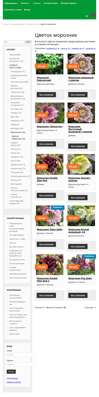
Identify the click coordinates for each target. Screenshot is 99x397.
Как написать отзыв (18, 277)
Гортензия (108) (17, 92)
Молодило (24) (17, 128)
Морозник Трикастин (49, 126)
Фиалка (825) (14, 54)
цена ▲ (64, 48)
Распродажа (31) (18, 71)
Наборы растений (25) (16, 86)
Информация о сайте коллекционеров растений (16, 227)
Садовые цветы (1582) (15, 66)
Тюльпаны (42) (17, 172)
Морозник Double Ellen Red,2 (47, 279)
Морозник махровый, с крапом (81, 79)
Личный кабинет (16, 235)
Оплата (12, 243)
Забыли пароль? (14, 382)
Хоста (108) (15, 160)
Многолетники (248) (19, 82)
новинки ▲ (77, 48)
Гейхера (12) (16, 113)
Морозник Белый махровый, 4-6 (78, 231)
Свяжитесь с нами (17, 239)
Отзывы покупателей (14, 268)
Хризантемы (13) (18, 164)
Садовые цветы (18, 24)
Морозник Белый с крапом (79, 179)
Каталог (25, 3)
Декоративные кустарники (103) (18, 97)
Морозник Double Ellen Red (47, 179)
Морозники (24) (18, 132)
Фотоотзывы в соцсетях (15, 322)
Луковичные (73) (18, 168)
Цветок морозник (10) (18, 137)
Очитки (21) (16, 149)
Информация (11, 3)
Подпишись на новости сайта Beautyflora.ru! (15, 253)
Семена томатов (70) (16, 195)
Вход (11, 372)
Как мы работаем (16, 263)
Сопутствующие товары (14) (16, 202)
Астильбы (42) (17, 109)
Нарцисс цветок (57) (15, 143)
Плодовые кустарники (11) (17, 103)
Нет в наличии (46, 94)
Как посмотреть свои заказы (16, 309)
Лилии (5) (15, 124)
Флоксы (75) (16, 180)
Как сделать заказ (17, 259)
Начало (6, 24)
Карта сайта (14, 334)
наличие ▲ (91, 48)
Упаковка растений (17, 274)
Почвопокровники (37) (21, 176)
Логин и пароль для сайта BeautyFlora (18, 315)
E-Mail (9, 351)
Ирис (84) (15, 116)
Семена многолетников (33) (19, 189)
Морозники (33, 24)
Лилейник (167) (17, 120)
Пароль (10, 360)
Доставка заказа (16, 246)
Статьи (37, 3)
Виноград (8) (16, 184)
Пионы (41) (15, 153)
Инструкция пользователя (15, 296)
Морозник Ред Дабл (80, 278)
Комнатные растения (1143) (16, 59)
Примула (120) (17, 157)
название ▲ (51, 48)
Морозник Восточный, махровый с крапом (80, 129)
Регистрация (12, 378)
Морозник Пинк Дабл (49, 229)
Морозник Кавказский (44, 79)
